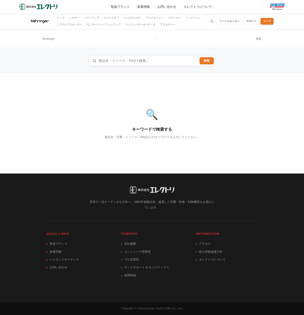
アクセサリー (167, 24)
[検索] (211, 21)
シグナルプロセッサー (69, 24)
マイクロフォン (155, 17)
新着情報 (143, 6)
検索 (207, 60)
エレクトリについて (198, 6)
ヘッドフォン (193, 17)
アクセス (203, 243)
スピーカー (174, 17)
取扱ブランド (120, 6)
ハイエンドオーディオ (62, 259)
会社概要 (128, 243)
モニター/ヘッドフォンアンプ (103, 24)
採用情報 (128, 275)
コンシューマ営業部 (136, 251)
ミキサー (74, 17)
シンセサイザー (132, 17)
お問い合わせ (166, 6)
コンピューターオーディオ (140, 24)
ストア (267, 21)
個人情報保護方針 (209, 251)
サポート (251, 21)
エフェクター (111, 17)
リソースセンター (229, 21)
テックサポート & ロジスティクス (145, 267)
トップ (60, 17)
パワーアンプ (91, 17)
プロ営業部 (130, 259)
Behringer (49, 38)
